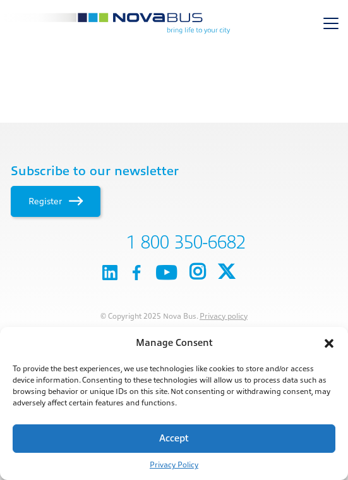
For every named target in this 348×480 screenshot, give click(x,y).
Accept (174, 438)
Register (55, 201)
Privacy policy (224, 316)
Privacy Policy (174, 464)
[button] (329, 343)
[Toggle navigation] (331, 23)
